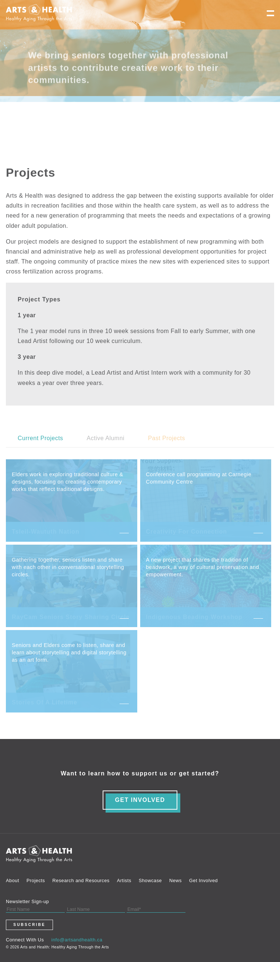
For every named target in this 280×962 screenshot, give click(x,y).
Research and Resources (80, 880)
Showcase (150, 880)
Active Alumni (106, 438)
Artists (124, 880)
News (175, 880)
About (12, 880)
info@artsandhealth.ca (77, 939)
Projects (35, 880)
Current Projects (40, 438)
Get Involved (203, 880)
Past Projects (166, 438)
